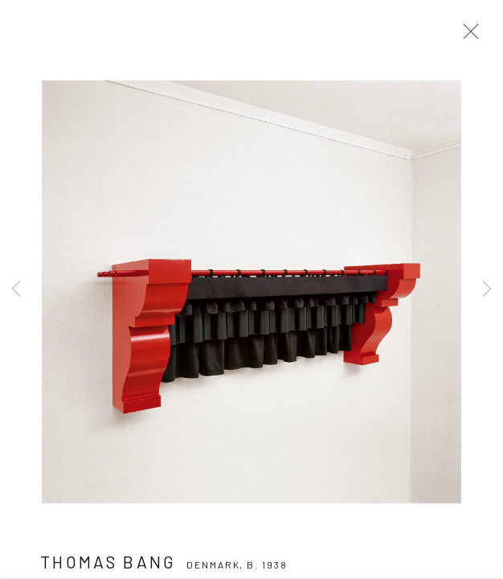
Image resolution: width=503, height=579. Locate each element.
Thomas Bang (108, 566)
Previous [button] (16, 289)
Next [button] (487, 289)
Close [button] (467, 36)
